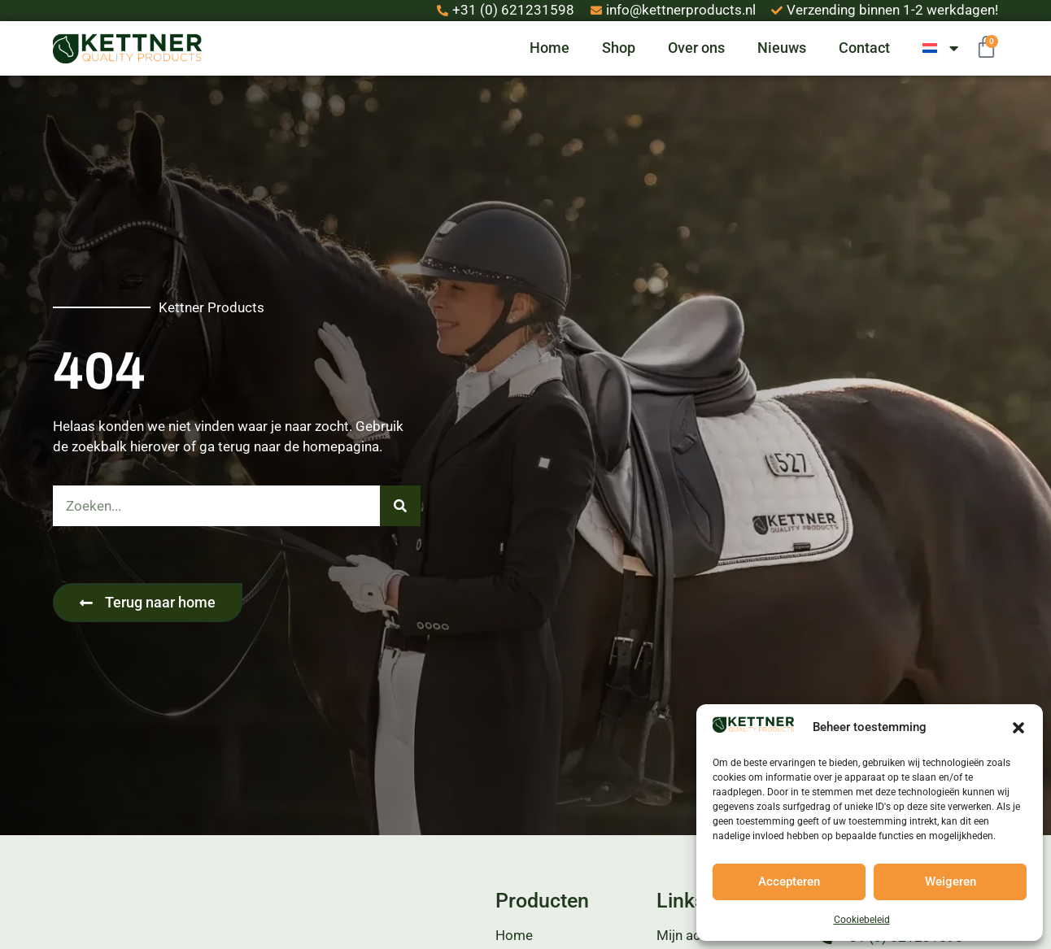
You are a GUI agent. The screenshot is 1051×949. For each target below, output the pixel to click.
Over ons (696, 47)
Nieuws (781, 47)
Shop (618, 47)
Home (549, 47)
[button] (1018, 728)
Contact (864, 47)
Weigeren (950, 881)
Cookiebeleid (862, 919)
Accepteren (789, 881)
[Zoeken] (400, 505)
